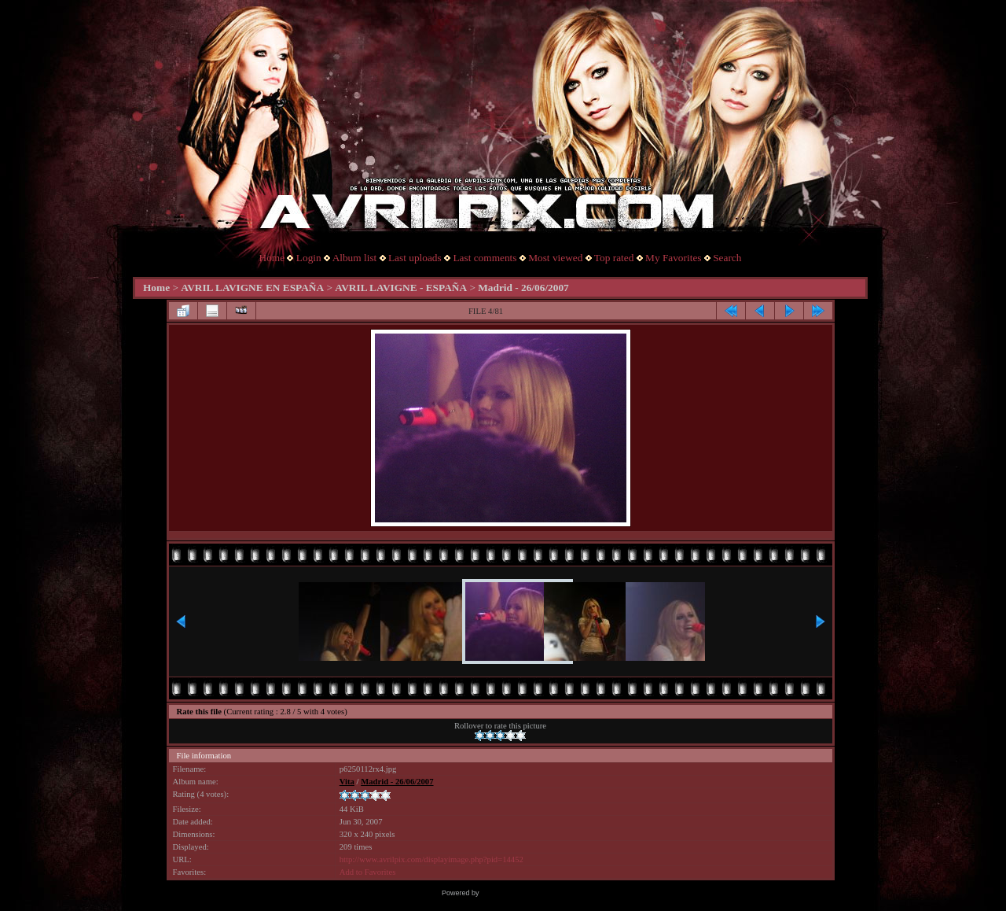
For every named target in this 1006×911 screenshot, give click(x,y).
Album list (354, 258)
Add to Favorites (368, 872)
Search (727, 258)
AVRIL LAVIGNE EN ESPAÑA (252, 287)
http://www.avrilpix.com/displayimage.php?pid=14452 (431, 859)
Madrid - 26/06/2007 (523, 287)
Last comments (484, 258)
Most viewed (555, 258)
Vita (347, 781)
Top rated (614, 258)
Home (272, 258)
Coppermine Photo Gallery (522, 893)
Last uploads (415, 258)
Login (308, 258)
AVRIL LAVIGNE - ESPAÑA (401, 287)
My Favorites (673, 258)
